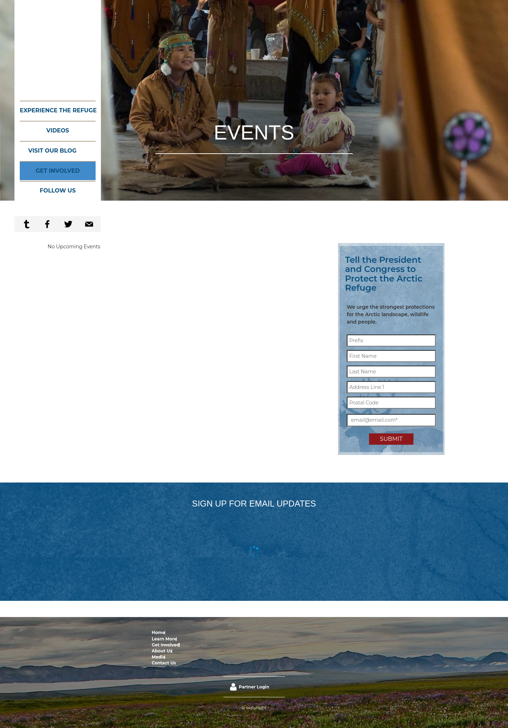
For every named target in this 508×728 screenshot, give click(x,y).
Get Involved (58, 170)
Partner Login (254, 656)
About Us (228, 632)
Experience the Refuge (58, 110)
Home (158, 632)
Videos (57, 130)
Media (245, 632)
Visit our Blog (52, 150)
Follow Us (58, 190)
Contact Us (264, 632)
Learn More (177, 632)
